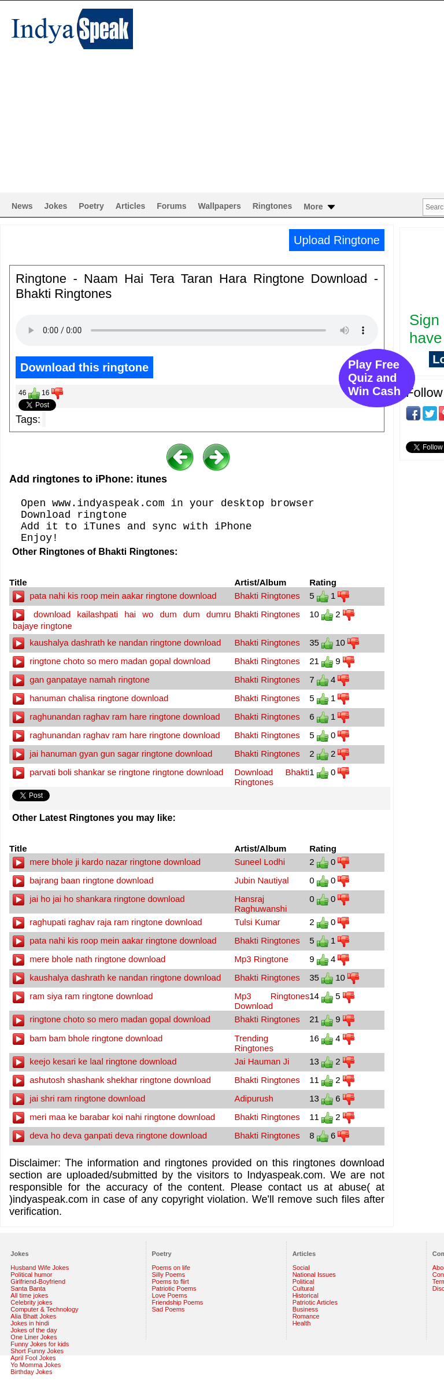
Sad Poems (168, 1309)
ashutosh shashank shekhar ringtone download (112, 1080)
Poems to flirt (170, 1281)
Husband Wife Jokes (39, 1267)
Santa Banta (28, 1288)
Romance (306, 1316)
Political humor (31, 1274)
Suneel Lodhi (259, 862)
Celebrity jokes (31, 1302)
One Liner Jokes (33, 1337)
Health (302, 1323)
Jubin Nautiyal (261, 880)
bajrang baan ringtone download (83, 880)
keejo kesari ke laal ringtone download (95, 1061)
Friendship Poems (178, 1302)
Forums (171, 206)
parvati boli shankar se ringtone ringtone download (118, 772)
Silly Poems (168, 1274)
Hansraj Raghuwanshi (260, 904)
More (320, 207)
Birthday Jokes (31, 1371)
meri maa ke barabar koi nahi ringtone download (114, 1117)
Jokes (56, 206)
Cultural (303, 1288)
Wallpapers (219, 206)
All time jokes (29, 1295)
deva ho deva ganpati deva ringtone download (110, 1135)
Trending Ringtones (253, 1043)
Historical (306, 1295)
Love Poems (169, 1295)
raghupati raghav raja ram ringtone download (107, 922)
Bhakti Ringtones (266, 596)
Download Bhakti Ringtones (271, 777)
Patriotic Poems (174, 1288)
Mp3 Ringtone (261, 959)
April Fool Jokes (33, 1357)
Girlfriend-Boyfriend (37, 1281)
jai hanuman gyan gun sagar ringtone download (112, 753)
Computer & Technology (44, 1309)
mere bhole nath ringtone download (89, 959)
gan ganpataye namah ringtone (81, 679)
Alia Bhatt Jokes (33, 1316)
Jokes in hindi (29, 1323)
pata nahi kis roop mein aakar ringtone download (115, 596)
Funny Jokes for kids (39, 1343)
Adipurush (253, 1098)
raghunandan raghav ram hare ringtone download (116, 716)
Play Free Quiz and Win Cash (374, 377)
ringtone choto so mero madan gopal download (111, 661)
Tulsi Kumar (257, 922)
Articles (130, 206)
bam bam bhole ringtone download (87, 1038)
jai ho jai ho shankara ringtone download (99, 899)
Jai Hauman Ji (261, 1061)
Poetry (91, 206)
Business (306, 1309)
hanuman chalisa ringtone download (90, 698)
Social (301, 1267)
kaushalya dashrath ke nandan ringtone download (117, 642)
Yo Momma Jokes (35, 1364)
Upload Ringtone (337, 240)
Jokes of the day (33, 1330)
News (22, 206)
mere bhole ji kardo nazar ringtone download (107, 862)
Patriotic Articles (315, 1302)
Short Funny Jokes (37, 1350)
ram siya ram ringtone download (83, 996)
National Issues (314, 1274)
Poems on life (171, 1267)
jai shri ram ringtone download (79, 1098)
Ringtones (272, 206)
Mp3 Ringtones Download (271, 1001)
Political (303, 1281)
